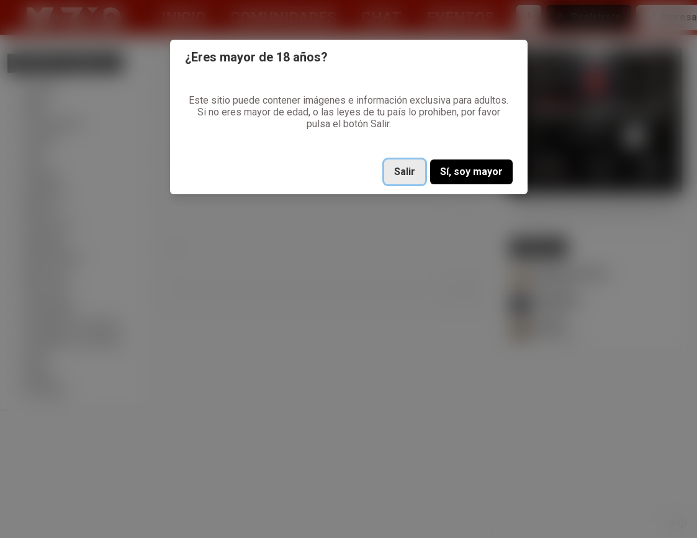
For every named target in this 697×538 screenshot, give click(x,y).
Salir (404, 171)
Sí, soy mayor (471, 171)
